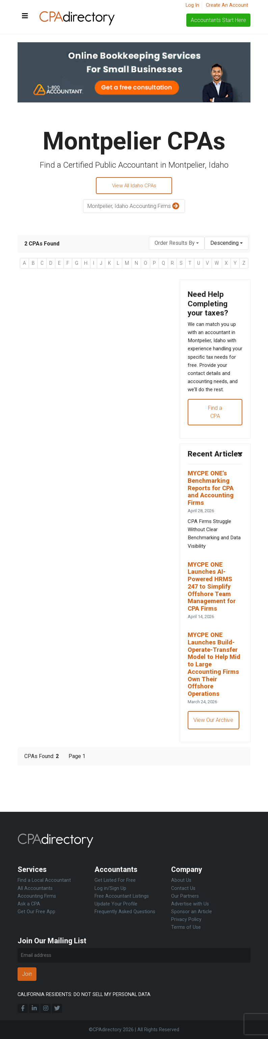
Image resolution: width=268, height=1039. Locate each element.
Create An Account (227, 5)
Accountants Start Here (218, 20)
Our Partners (185, 896)
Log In (192, 5)
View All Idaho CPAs (134, 186)
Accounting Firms (37, 896)
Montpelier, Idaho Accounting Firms (134, 207)
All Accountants (35, 888)
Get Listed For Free (115, 880)
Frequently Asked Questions (125, 912)
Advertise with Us (190, 904)
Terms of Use (186, 927)
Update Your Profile (116, 904)
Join (27, 974)
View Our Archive (214, 760)
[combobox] (177, 244)
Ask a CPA (29, 904)
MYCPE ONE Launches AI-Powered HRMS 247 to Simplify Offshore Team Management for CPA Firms (213, 620)
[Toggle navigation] (25, 16)
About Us (181, 880)
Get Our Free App (36, 912)
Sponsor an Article (191, 912)
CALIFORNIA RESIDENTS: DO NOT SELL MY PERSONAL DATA (84, 994)
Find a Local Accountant (44, 880)
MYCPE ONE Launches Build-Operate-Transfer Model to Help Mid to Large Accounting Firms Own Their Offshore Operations (215, 702)
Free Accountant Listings (122, 896)
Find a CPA (215, 428)
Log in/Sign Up (110, 888)
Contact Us (183, 888)
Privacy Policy (186, 919)
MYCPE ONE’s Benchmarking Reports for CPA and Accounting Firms (212, 516)
